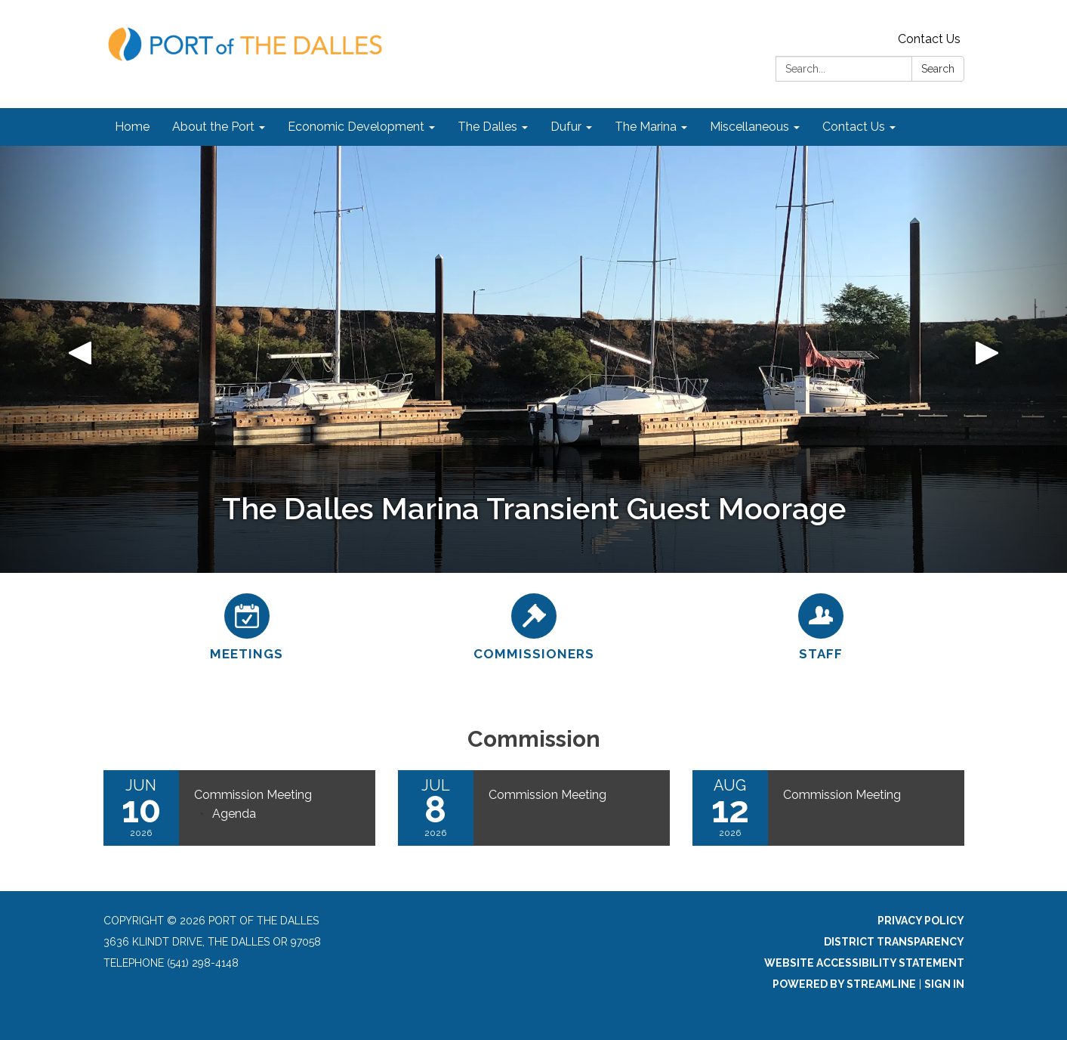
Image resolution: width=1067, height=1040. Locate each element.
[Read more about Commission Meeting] (534, 808)
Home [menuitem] (132, 126)
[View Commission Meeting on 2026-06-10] (277, 795)
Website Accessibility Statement (864, 963)
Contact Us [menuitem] (853, 126)
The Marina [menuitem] (646, 126)
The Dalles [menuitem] (487, 126)
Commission (533, 739)
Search (937, 69)
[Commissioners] (533, 625)
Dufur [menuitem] (565, 126)
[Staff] (820, 625)
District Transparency (894, 942)
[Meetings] (247, 625)
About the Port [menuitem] (213, 126)
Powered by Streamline (844, 984)
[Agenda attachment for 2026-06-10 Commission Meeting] (234, 813)
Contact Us (929, 39)
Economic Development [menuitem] (356, 126)
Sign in (944, 984)
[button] (80, 359)
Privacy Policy (920, 921)
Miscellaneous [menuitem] (749, 126)
